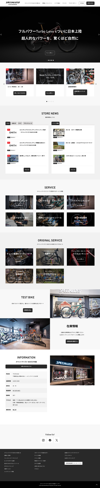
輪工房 (14, 410)
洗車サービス (7, 468)
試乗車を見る (27, 310)
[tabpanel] (50, 35)
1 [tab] (46, 60)
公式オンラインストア (70, 458)
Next (98, 34)
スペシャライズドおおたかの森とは (12, 452)
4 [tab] (51, 60)
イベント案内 (37, 458)
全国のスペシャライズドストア (72, 452)
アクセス (82, 3)
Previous (1, 34)
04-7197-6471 (16, 390)
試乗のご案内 (7, 455)
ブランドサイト (68, 455)
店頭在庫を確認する (72, 341)
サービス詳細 (37, 455)
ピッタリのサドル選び (9, 460)
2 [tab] (48, 60)
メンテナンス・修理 (9, 471)
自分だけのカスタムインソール (11, 463)
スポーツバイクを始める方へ (41, 452)
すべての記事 (37, 463)
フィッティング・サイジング (11, 458)
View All (27, 169)
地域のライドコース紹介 (40, 460)
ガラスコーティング (9, 466)
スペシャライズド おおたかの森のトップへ (50, 483)
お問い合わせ (90, 3)
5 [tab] (53, 60)
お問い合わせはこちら (26, 366)
